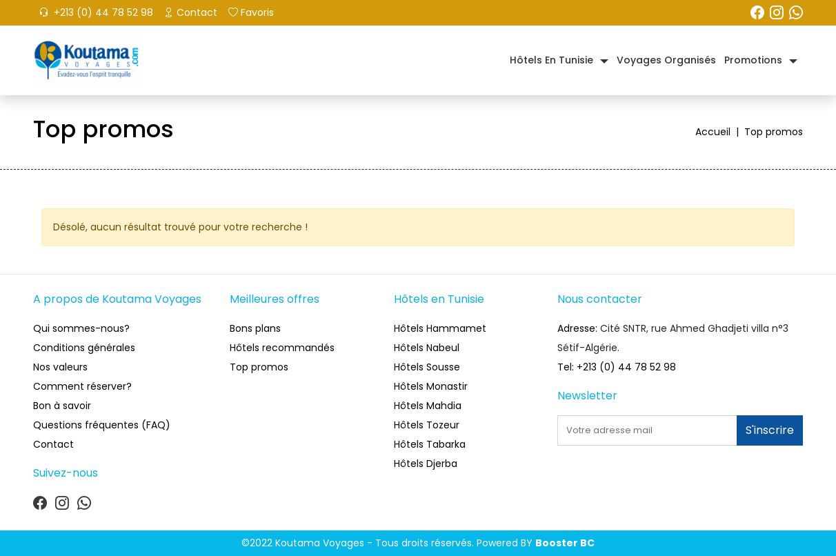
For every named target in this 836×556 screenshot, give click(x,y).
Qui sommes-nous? (81, 328)
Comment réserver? (82, 386)
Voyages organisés (666, 60)
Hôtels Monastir (431, 386)
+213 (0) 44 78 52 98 (96, 12)
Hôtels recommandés (282, 348)
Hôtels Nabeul (426, 348)
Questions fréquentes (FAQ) (101, 425)
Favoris (251, 12)
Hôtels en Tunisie (551, 60)
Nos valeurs (60, 367)
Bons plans (255, 328)
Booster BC (565, 543)
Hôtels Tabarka (430, 444)
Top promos (259, 367)
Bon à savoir (62, 406)
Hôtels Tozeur (426, 425)
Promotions (753, 60)
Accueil (719, 132)
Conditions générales (84, 348)
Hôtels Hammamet (440, 328)
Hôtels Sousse (427, 367)
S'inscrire (770, 430)
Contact (190, 12)
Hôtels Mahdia (427, 406)
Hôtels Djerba (425, 463)
